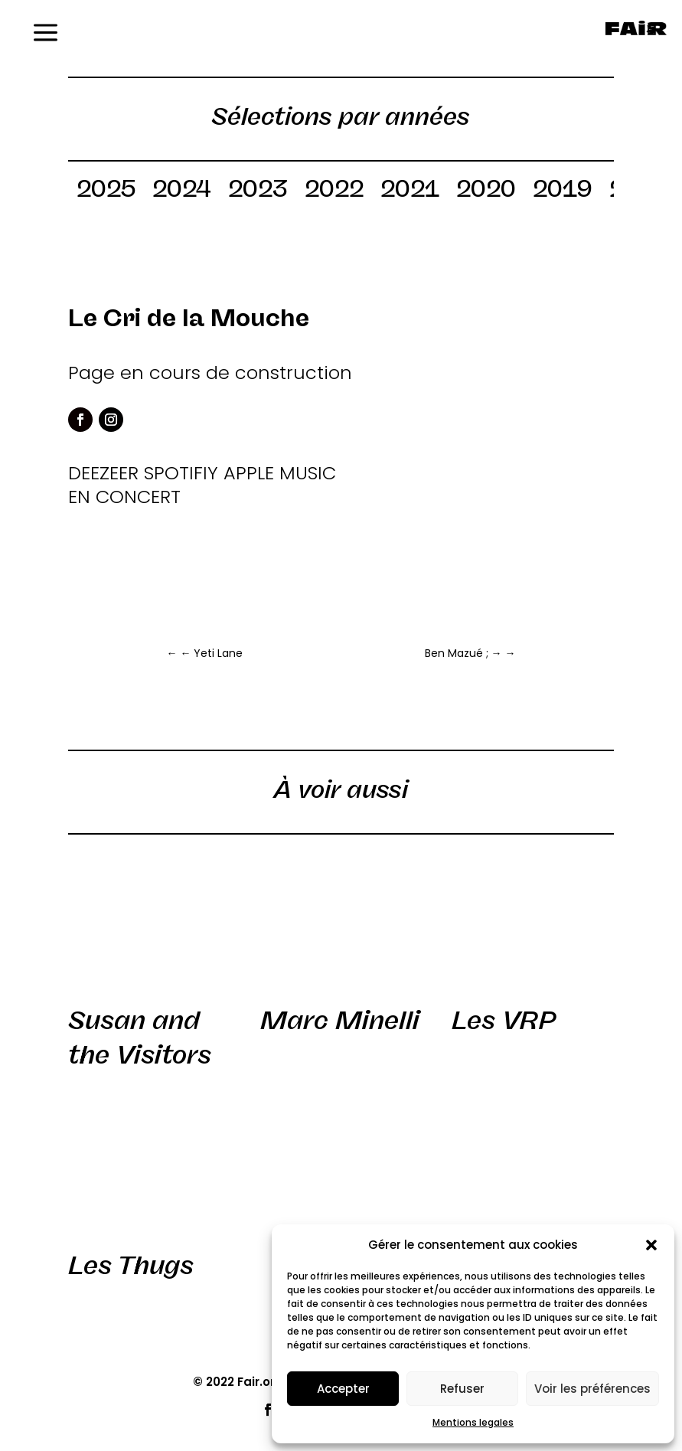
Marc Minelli (339, 1020)
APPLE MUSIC (280, 472)
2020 (486, 191)
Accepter (343, 1389)
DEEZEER (103, 472)
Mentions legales (473, 1422)
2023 (258, 191)
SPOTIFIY (181, 472)
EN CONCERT (124, 496)
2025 (106, 191)
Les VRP (504, 1020)
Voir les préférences (592, 1389)
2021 (409, 191)
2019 (562, 191)
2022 (334, 191)
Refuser (462, 1389)
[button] (651, 1245)
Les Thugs (131, 1265)
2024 (181, 191)
